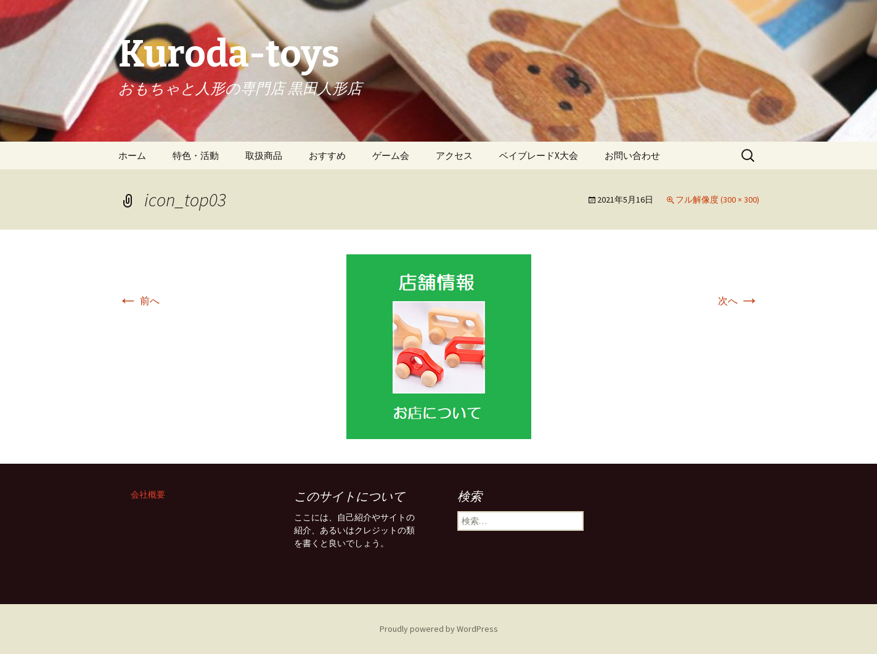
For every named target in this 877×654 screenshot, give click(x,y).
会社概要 (148, 494)
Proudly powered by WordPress (439, 628)
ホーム (132, 155)
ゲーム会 (390, 155)
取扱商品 (263, 155)
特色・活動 (196, 155)
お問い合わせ (632, 155)
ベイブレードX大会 (538, 155)
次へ (738, 300)
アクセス (454, 155)
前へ (139, 300)
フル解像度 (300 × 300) (717, 199)
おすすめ (327, 155)
